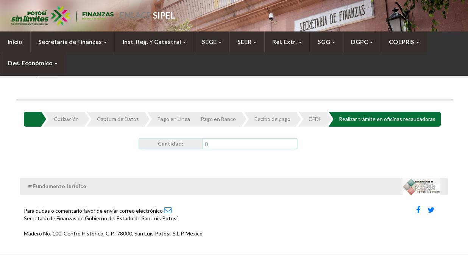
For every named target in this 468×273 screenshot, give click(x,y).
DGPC (362, 41)
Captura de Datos (118, 119)
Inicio (15, 41)
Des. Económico (33, 62)
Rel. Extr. (287, 41)
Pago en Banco (218, 119)
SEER (246, 41)
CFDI (315, 119)
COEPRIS (404, 41)
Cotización (66, 119)
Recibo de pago (272, 119)
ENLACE (147, 15)
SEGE (212, 41)
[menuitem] (15, 41)
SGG (326, 41)
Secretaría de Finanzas (72, 41)
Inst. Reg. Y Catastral (154, 41)
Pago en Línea (173, 119)
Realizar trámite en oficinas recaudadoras (387, 119)
